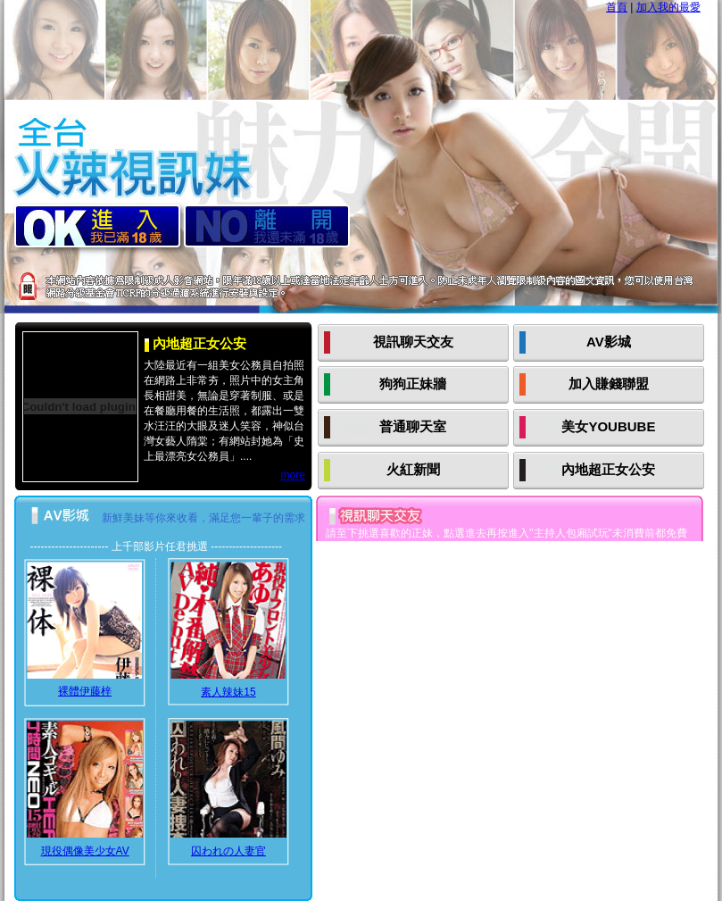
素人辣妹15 (228, 692)
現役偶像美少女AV (85, 851)
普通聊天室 (412, 426)
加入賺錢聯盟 (608, 383)
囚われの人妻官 (228, 851)
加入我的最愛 (668, 7)
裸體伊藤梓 (85, 691)
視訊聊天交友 (413, 341)
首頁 (616, 7)
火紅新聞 (413, 469)
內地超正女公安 (608, 469)
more (292, 475)
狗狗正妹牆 (412, 383)
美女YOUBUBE (608, 426)
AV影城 (608, 341)
